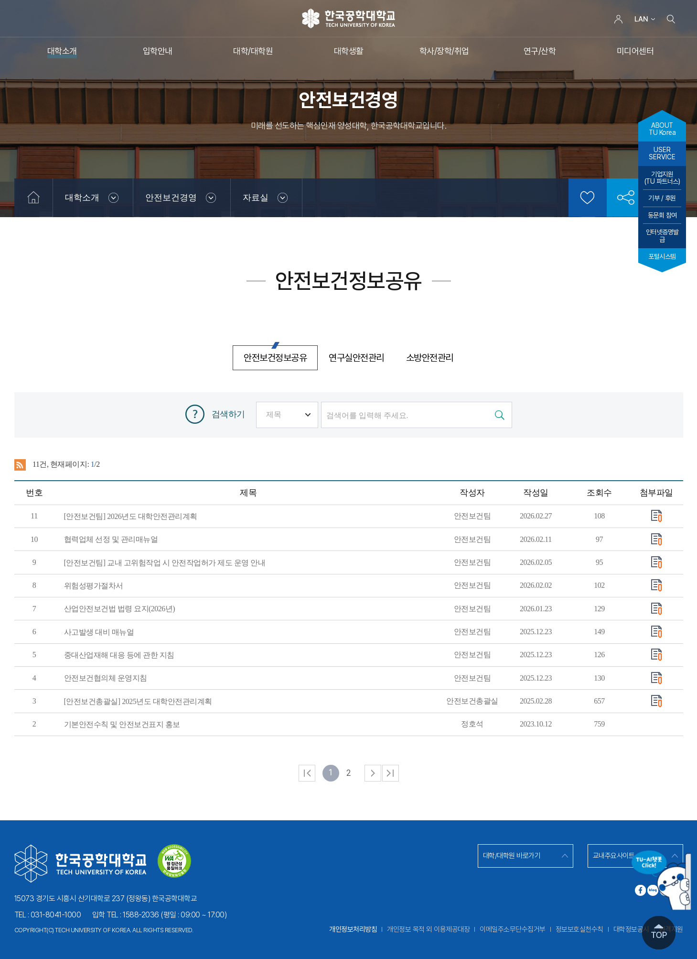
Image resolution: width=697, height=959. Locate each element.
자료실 (255, 197)
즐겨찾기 (587, 197)
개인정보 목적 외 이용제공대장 (428, 929)
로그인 (619, 19)
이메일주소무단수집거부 (513, 929)
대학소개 (82, 197)
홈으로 (33, 197)
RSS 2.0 (20, 507)
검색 (671, 19)
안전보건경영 (171, 197)
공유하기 (626, 197)
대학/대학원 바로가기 (512, 855)
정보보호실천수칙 (579, 929)
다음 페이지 (373, 815)
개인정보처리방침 (353, 929)
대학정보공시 (631, 929)
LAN (641, 19)
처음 (307, 815)
